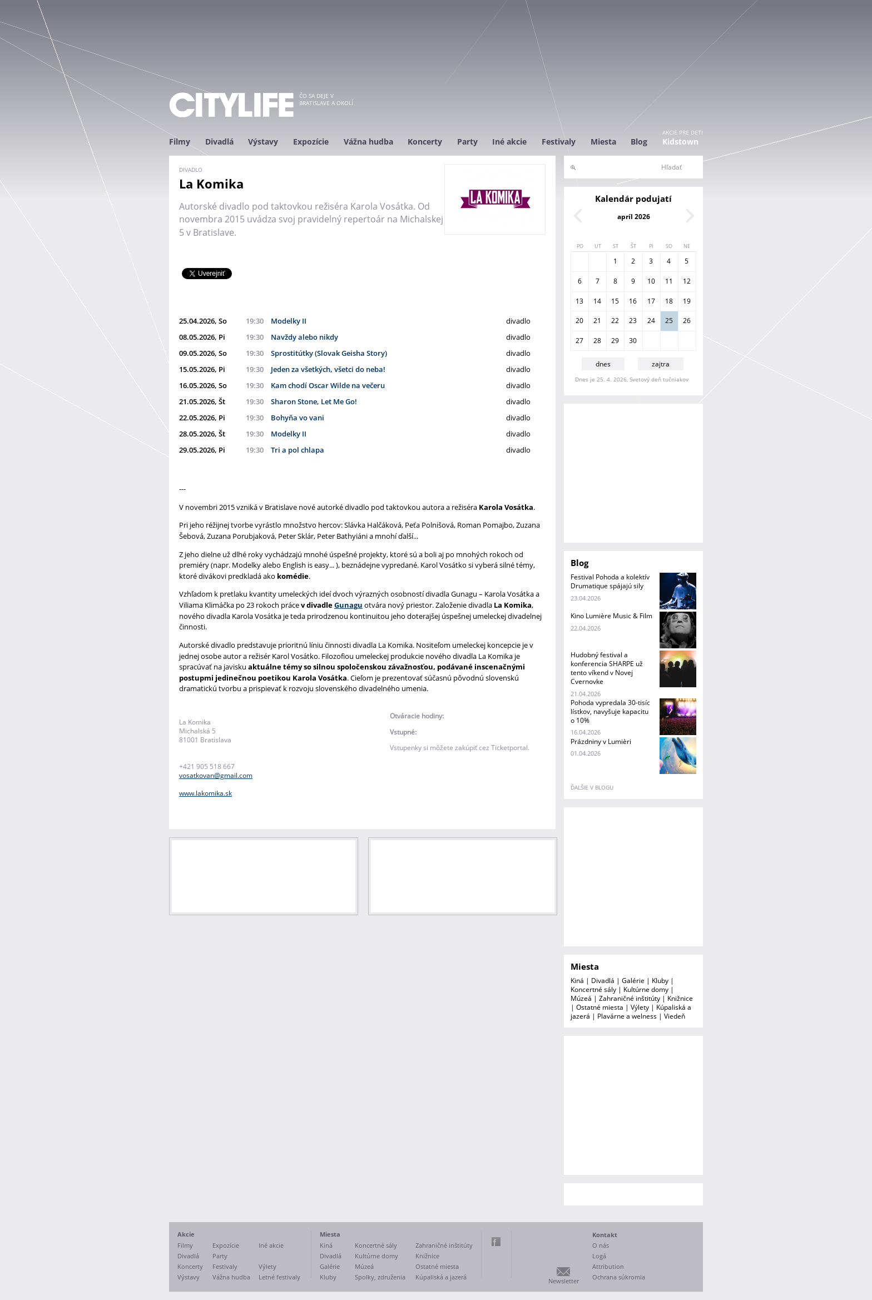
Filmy (179, 141)
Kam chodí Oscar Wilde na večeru (328, 385)
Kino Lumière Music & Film (611, 616)
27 (579, 340)
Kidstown (680, 141)
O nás (600, 1245)
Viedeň (674, 1016)
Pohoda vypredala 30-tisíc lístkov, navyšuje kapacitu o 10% (610, 711)
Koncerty (425, 141)
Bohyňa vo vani (297, 418)
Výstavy (263, 141)
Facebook (496, 1241)
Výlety (640, 1007)
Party (467, 141)
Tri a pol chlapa (297, 450)
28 (597, 340)
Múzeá (581, 998)
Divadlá (219, 141)
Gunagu (348, 605)
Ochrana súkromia (618, 1277)
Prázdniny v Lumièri (601, 741)
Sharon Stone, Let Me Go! (314, 401)
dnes (603, 364)
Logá (599, 1256)
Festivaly (559, 141)
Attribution (608, 1266)
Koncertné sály (593, 989)
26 (687, 320)
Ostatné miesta (599, 1007)
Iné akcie (509, 141)
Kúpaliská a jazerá (441, 1277)
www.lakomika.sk (205, 793)
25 (669, 320)
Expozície (311, 141)
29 (615, 340)
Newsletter (563, 1281)
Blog (639, 141)
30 (633, 340)
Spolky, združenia (380, 1277)
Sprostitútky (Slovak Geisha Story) (329, 353)
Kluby (660, 980)
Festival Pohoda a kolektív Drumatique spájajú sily (610, 581)
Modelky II (288, 321)
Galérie (633, 980)
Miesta (603, 141)
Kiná (577, 980)
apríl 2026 (633, 216)
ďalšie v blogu (592, 787)
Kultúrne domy (645, 989)
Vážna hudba (368, 141)
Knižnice (680, 998)
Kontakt (604, 1234)
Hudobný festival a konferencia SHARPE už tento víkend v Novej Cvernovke (607, 668)
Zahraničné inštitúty (629, 998)
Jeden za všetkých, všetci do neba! (328, 369)
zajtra (661, 364)
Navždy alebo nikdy (304, 337)
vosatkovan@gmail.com (215, 775)
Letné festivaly (279, 1277)
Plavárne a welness (627, 1016)
